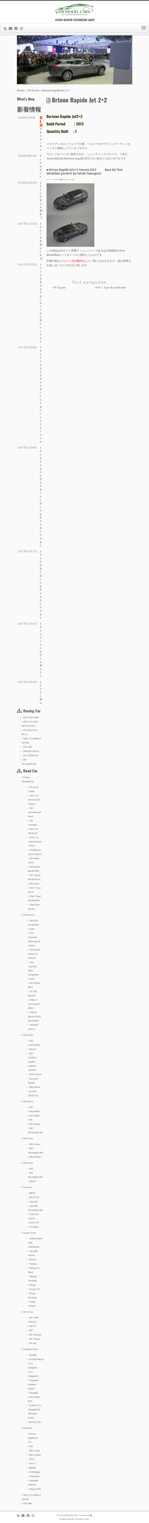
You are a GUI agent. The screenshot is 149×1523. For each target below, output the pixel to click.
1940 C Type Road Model (111, 287)
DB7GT (32, 1326)
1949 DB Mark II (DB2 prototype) (34, 1016)
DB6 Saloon (34, 1144)
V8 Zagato (34, 1227)
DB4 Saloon (34, 1087)
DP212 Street (35, 1074)
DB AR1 (32, 1343)
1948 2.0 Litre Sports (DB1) (34, 1004)
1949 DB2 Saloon (31, 751)
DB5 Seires (28, 1101)
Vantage (33, 1264)
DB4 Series (28, 1035)
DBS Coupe (34, 1450)
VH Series (33, 90)
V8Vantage (34, 1476)
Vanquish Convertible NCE (34, 1397)
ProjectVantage (36, 1359)
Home (21, 90)
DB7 (31, 1330)
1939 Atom (34, 883)
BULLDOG (34, 1197)
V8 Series (27, 1187)
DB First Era (29, 915)
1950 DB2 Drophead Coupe (33, 924)
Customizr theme (82, 1519)
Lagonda (33, 1201)
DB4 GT (32, 1049)
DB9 (31, 1446)
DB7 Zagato (34, 1339)
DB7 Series (28, 1312)
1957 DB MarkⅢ (31, 755)
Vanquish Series (30, 1349)
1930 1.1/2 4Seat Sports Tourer (34, 799)
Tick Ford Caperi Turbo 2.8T (33, 1218)
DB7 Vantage (35, 1334)
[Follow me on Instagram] (22, 28)
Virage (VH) (35, 1489)
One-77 (32, 1463)
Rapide (32, 1468)
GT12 (31, 1459)
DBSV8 (32, 1181)
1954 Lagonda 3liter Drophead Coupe (33, 970)
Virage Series (29, 1233)
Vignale (32, 1355)
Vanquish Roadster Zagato (33, 1384)
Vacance (33, 1259)
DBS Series (28, 1163)
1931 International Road (34, 812)
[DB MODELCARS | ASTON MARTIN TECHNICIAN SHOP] (74, 9)
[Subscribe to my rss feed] (6, 28)
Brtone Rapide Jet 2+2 (33, 1438)
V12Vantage (34, 1472)
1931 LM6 (27, 747)
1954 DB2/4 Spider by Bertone (34, 954)
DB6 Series (28, 1138)
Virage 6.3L (34, 1289)
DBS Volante (35, 1455)
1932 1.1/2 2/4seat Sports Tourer (34, 841)
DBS (31, 1168)
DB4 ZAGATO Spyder (32, 1057)
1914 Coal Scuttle (31, 717)
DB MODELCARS (70, 1515)
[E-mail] (11, 28)
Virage (32, 1285)
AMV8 (32, 1193)
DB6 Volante (35, 1157)
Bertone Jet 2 (35, 1422)
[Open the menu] (143, 28)
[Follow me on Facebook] (17, 28)
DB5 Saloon (34, 1124)
